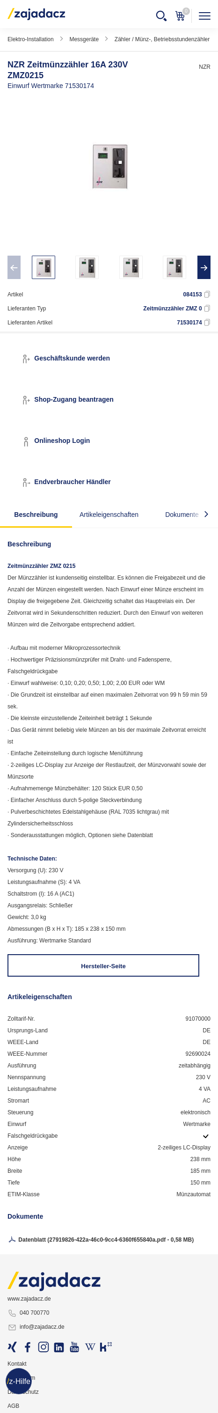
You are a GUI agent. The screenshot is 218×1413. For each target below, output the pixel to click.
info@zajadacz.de (36, 1327)
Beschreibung (36, 514)
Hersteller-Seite (103, 966)
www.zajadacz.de (29, 1298)
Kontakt (17, 1364)
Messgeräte (84, 39)
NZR (205, 67)
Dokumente (182, 514)
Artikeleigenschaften (109, 514)
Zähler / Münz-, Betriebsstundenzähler (162, 39)
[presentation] (14, 267)
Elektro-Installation (30, 39)
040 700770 (28, 1313)
